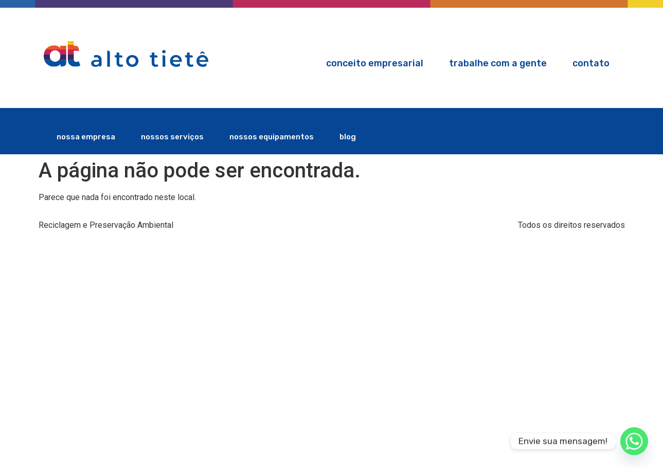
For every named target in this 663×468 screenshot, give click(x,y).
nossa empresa (86, 136)
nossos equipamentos (271, 136)
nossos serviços (172, 136)
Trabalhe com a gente (498, 63)
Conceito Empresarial (374, 63)
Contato (591, 63)
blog (347, 136)
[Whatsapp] (634, 441)
